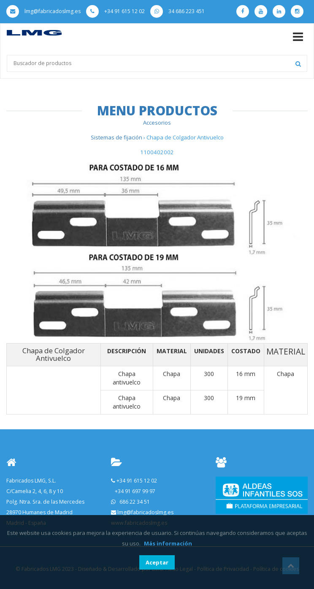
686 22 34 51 (134, 501)
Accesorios (157, 122)
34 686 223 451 (177, 11)
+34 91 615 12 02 (115, 11)
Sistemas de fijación (117, 137)
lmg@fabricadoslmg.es (43, 11)
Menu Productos (157, 110)
